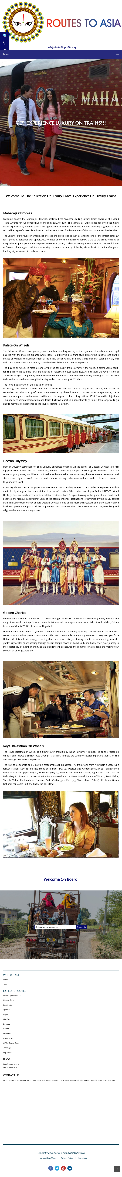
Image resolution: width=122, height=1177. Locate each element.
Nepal (5, 1014)
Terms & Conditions (47, 1158)
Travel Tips (7, 1047)
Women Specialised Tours (12, 995)
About (5, 979)
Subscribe (81, 927)
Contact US (11, 1075)
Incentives (7, 1033)
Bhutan (6, 1028)
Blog (6, 1059)
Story (5, 984)
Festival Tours (8, 1000)
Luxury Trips (7, 1004)
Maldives (6, 1019)
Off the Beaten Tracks (11, 1042)
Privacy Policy (67, 1158)
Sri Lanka (6, 1023)
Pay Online (7, 1052)
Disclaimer (82, 1158)
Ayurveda (6, 1009)
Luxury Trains (8, 1038)
